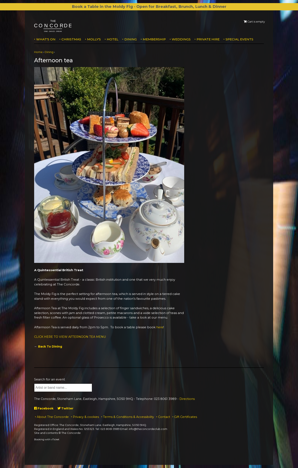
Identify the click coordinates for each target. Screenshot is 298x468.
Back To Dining (50, 346)
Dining (130, 39)
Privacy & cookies (86, 417)
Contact (164, 417)
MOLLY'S (94, 39)
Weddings (181, 39)
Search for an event (49, 379)
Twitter (67, 408)
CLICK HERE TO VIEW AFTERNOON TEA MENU (71, 337)
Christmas (71, 39)
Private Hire (208, 39)
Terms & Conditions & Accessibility (128, 417)
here (160, 327)
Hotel (112, 39)
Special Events (239, 39)
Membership (154, 39)
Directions (187, 399)
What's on (45, 39)
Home (38, 52)
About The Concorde (53, 417)
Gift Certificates (185, 417)
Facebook (44, 408)
